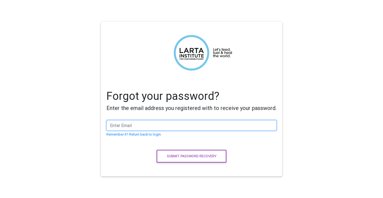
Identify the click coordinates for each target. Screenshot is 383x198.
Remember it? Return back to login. (134, 134)
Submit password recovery (191, 156)
